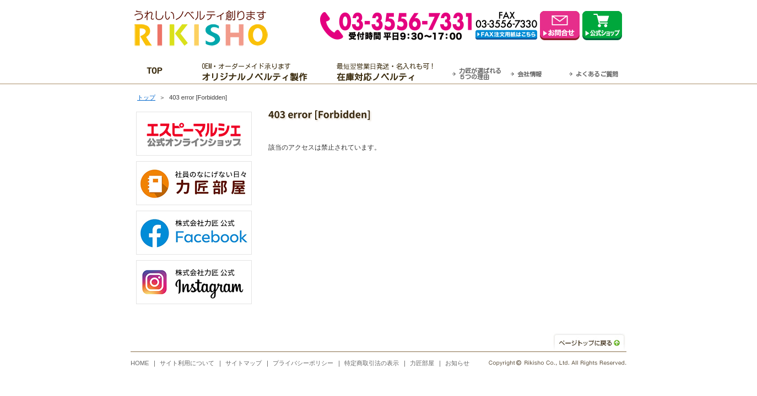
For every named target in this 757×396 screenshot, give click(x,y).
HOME (140, 363)
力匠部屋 (422, 363)
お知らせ (457, 363)
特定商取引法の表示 (371, 363)
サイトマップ (243, 363)
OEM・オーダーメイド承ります (257, 72)
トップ (146, 97)
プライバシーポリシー (303, 363)
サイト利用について (187, 363)
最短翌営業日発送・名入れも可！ (392, 72)
